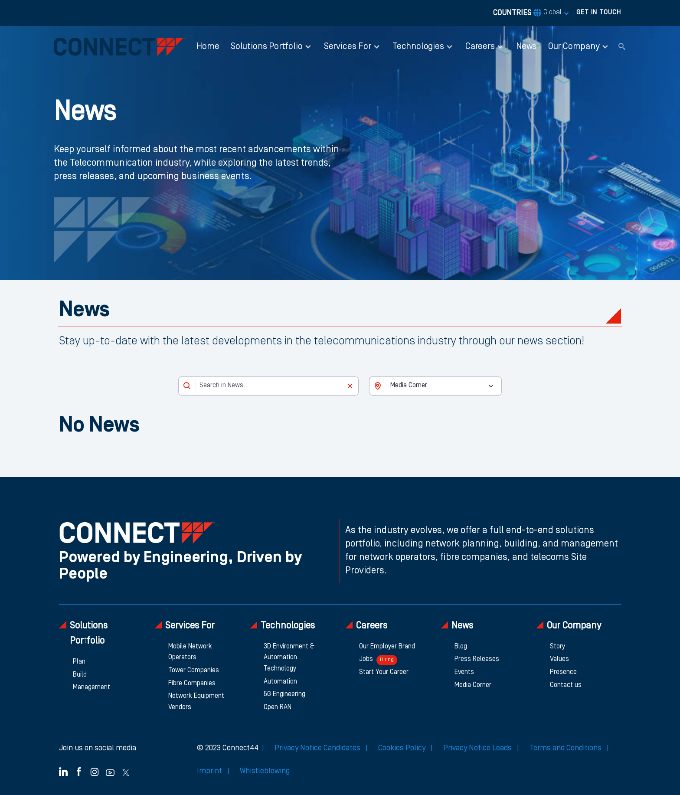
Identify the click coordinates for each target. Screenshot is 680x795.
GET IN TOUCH (598, 13)
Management (91, 687)
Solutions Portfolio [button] (267, 47)
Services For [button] (347, 47)
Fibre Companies (192, 683)
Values (559, 659)
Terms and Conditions (566, 748)
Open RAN (277, 707)
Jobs (378, 660)
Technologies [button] (418, 47)
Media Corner (472, 685)
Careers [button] (480, 47)
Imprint (210, 771)
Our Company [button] (574, 47)
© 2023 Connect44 (227, 748)
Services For (184, 625)
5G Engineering (284, 694)
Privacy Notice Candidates (318, 748)
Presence (563, 672)
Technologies (282, 625)
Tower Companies (193, 670)
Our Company (568, 625)
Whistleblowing (265, 771)
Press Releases (476, 659)
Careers (366, 625)
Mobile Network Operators (190, 652)
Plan (79, 662)
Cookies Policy (402, 748)
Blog (460, 647)
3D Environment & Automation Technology (289, 658)
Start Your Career (384, 672)
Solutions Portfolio (83, 633)
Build (80, 675)
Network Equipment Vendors (196, 701)
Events (464, 672)
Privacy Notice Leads (478, 748)
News (526, 47)
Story (557, 647)
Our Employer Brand (387, 647)
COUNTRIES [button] (527, 13)
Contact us (566, 685)
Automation (280, 682)
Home (207, 47)
